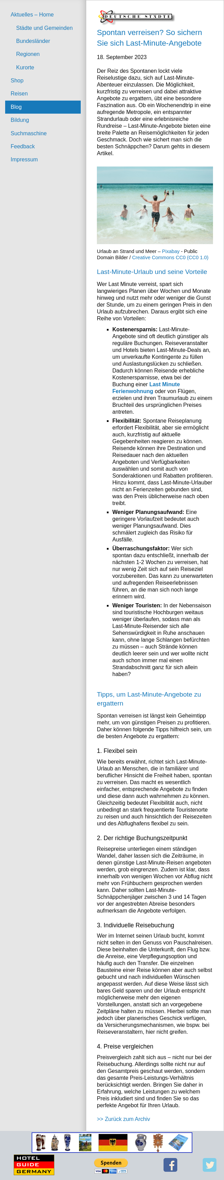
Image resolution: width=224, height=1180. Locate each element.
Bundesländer (33, 41)
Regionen (28, 54)
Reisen (19, 93)
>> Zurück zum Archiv (123, 1119)
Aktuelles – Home (32, 15)
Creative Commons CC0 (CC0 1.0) (170, 257)
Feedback (23, 146)
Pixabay (171, 251)
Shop (17, 80)
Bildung (20, 120)
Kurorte (25, 67)
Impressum (24, 159)
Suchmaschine (29, 133)
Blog (16, 107)
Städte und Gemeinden (44, 28)
